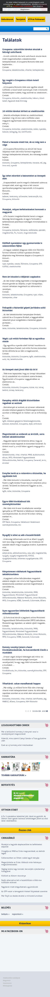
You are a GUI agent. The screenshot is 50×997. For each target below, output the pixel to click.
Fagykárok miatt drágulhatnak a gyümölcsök (19, 887)
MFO (10, 457)
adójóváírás (7, 553)
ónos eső (6, 165)
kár (19, 132)
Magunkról (6, 980)
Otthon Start (9, 810)
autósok (5, 424)
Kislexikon (25, 923)
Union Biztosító (39, 598)
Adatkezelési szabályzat (11, 978)
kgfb (31, 356)
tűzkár (31, 387)
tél (41, 163)
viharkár (28, 70)
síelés (35, 129)
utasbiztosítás (26, 98)
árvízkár (5, 463)
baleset (5, 132)
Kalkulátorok (7, 19)
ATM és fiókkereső (36, 19)
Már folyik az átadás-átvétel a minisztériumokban (22, 896)
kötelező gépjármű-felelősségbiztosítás (23, 421)
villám (40, 295)
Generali (37, 460)
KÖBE (19, 600)
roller (9, 491)
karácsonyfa (33, 196)
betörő (5, 390)
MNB (30, 455)
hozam (20, 233)
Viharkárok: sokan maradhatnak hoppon (21, 683)
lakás (4, 328)
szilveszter (23, 196)
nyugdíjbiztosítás (9, 558)
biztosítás (16, 129)
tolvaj (41, 387)
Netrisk (20, 460)
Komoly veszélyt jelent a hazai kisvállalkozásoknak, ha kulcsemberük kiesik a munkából (25, 650)
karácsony (13, 196)
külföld (5, 266)
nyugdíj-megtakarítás (18, 556)
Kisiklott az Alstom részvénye (13, 876)
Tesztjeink (20, 19)
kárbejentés (7, 297)
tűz (40, 196)
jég (44, 163)
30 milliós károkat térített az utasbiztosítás (23, 111)
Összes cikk (25, 830)
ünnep (11, 390)
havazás (36, 163)
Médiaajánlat (7, 986)
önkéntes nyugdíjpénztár (28, 558)
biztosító (15, 98)
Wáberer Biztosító (24, 598)
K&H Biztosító (31, 701)
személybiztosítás (34, 670)
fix (15, 233)
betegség (13, 132)
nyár (4, 264)
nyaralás (42, 129)
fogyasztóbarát (8, 595)
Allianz (43, 600)
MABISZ (5, 701)
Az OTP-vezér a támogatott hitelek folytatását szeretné (24, 891)
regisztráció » (17, 914)
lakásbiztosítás (18, 70)
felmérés (24, 230)
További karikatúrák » (13, 775)
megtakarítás (7, 233)
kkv (19, 525)
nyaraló (14, 165)
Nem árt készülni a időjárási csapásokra (21, 277)
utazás (17, 264)
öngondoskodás (30, 233)
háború (36, 98)
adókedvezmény (20, 553)
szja (29, 553)
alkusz (5, 457)
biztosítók (14, 424)
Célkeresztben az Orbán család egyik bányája (20, 858)
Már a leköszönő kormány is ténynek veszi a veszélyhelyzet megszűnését (19, 733)
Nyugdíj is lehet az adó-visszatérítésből (21, 535)
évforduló (38, 424)
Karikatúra (8, 757)
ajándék (42, 230)
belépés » (5, 914)
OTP (40, 264)
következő (36, 711)
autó (4, 359)
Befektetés (8, 785)
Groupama (6, 70)
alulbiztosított (38, 455)
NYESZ (31, 556)
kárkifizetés (26, 132)
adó (33, 553)
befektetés (33, 230)
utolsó (44, 711)
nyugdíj (5, 556)
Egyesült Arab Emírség (17, 101)
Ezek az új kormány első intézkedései (17, 745)
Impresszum (7, 983)
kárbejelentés (38, 70)
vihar (15, 297)
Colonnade (34, 600)
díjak (31, 424)
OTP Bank (6, 522)
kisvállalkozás (8, 670)
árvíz (44, 460)
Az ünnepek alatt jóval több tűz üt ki (19, 369)
